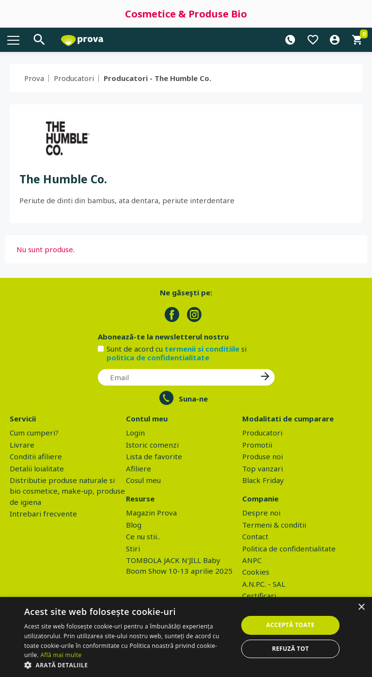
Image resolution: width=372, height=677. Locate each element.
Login (135, 432)
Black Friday (263, 480)
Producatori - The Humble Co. (157, 78)
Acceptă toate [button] (290, 625)
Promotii (257, 445)
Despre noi (261, 512)
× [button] (361, 607)
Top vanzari (262, 468)
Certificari (259, 595)
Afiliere (138, 468)
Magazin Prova (151, 512)
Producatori (74, 78)
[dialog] (186, 637)
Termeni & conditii (274, 525)
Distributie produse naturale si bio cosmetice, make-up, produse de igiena (67, 491)
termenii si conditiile (202, 349)
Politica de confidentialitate (289, 548)
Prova (34, 78)
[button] (128, 665)
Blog (133, 525)
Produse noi (262, 456)
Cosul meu (143, 480)
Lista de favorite (154, 456)
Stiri (133, 548)
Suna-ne (193, 398)
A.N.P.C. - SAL (263, 584)
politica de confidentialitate (158, 357)
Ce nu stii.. (143, 536)
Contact (255, 536)
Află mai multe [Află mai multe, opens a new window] (60, 655)
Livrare (22, 445)
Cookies (255, 572)
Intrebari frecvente (43, 513)
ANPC (252, 560)
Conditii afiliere (36, 456)
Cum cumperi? (34, 432)
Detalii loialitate (37, 468)
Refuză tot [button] (290, 649)
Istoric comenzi (152, 445)
